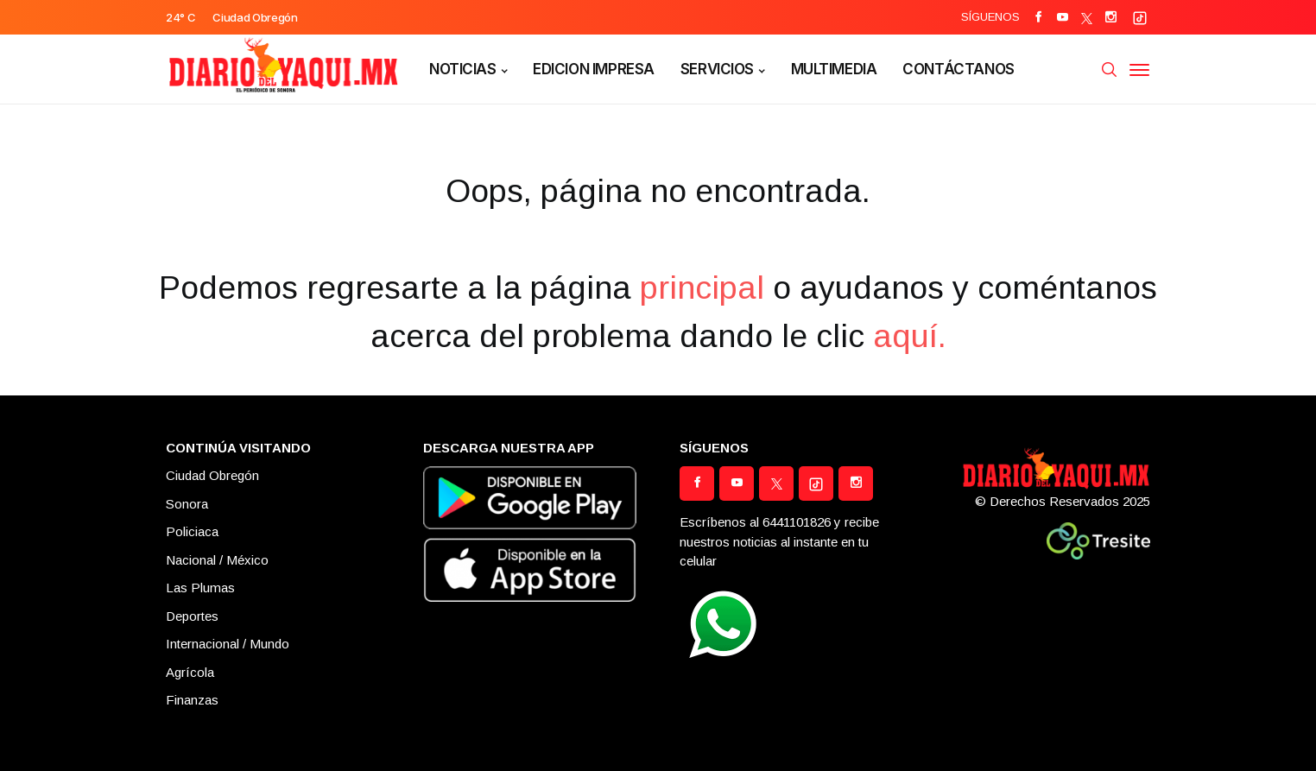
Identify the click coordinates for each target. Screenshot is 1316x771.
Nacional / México (217, 560)
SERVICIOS (717, 69)
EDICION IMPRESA (594, 69)
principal (702, 287)
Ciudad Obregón (212, 475)
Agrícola (190, 672)
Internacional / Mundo (227, 643)
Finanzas (192, 699)
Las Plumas (200, 587)
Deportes (192, 616)
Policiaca (192, 531)
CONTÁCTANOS (958, 69)
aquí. (909, 336)
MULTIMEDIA (834, 69)
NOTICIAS (463, 69)
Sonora (187, 503)
